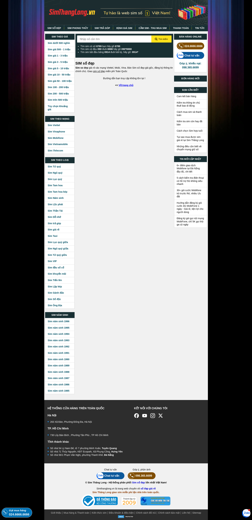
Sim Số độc (54, 299)
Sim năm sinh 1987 (59, 378)
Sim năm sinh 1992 (59, 346)
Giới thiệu (56, 512)
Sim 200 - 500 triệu (58, 93)
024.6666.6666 (190, 46)
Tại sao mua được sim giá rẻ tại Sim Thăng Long (190, 138)
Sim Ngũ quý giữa (58, 248)
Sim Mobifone (56, 138)
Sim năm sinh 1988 (59, 372)
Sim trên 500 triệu (58, 99)
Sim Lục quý (55, 179)
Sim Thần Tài (55, 210)
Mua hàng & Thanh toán (76, 512)
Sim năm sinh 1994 (59, 334)
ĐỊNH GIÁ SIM (124, 28)
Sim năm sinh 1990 (59, 359)
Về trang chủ (126, 85)
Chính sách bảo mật (169, 512)
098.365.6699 (140, 475)
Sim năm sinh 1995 (59, 327)
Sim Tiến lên (55, 280)
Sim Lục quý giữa (58, 242)
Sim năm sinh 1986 (59, 384)
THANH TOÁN (181, 28)
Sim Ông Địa (55, 305)
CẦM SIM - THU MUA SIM (152, 28)
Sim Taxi (53, 236)
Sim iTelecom (55, 150)
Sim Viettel (54, 125)
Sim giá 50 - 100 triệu (60, 81)
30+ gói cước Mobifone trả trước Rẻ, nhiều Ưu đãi (189, 193)
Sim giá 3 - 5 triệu (58, 62)
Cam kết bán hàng (186, 96)
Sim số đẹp (138, 482)
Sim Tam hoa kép (58, 191)
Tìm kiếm (161, 39)
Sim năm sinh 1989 (59, 365)
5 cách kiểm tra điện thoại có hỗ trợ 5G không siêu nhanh (190, 180)
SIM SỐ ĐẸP (54, 28)
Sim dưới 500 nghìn (59, 43)
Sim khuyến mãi (57, 273)
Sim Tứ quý (54, 166)
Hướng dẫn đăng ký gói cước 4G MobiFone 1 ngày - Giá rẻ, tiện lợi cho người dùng (190, 207)
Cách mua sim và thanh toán (189, 113)
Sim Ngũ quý (55, 172)
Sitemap (196, 512)
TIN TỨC (200, 28)
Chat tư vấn (188, 55)
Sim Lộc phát (55, 204)
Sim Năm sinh (56, 198)
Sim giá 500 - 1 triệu (59, 49)
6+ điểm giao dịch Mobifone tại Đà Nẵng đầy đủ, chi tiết (188, 168)
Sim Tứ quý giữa (57, 255)
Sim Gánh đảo (56, 292)
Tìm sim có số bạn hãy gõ (100, 46)
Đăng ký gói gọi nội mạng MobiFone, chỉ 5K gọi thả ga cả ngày (190, 221)
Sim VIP (52, 261)
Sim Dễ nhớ (54, 217)
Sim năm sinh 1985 (59, 390)
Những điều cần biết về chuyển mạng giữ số (189, 148)
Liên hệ (186, 512)
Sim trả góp (54, 223)
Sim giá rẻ (53, 229)
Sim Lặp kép (55, 286)
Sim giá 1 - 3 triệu (58, 55)
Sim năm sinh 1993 (59, 340)
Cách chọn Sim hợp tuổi (190, 130)
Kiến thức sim (99, 512)
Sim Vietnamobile (58, 144)
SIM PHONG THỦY (77, 28)
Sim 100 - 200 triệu (58, 87)
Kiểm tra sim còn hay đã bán (189, 123)
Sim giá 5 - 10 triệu (58, 68)
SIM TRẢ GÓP (102, 28)
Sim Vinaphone (56, 131)
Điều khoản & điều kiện (121, 512)
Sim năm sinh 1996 (59, 321)
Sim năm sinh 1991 (59, 353)
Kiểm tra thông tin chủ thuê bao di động (188, 104)
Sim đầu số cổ (56, 267)
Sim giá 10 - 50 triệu (59, 74)
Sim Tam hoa (55, 185)
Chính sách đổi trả (146, 512)
